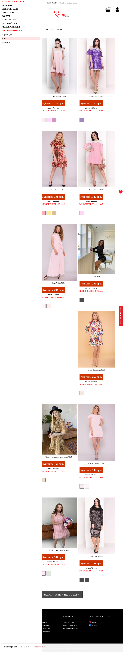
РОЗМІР (59, 29)
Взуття (7, 16)
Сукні (4, 38)
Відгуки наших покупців (70, 628)
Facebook (93, 625)
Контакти (68, 617)
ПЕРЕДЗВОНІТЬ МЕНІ (121, 315)
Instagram (93, 622)
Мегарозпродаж (12, 30)
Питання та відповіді (43, 631)
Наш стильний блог (99, 617)
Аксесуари (9, 12)
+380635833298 (51, 3)
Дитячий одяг (11, 23)
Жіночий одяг (11, 9)
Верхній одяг (7, 35)
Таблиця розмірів (42, 622)
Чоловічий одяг (12, 27)
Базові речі (7, 42)
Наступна (39, 647)
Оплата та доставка (43, 625)
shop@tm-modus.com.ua (68, 3)
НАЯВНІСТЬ (49, 29)
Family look (10, 20)
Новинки (8, 5)
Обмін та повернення (43, 628)
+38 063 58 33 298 (68, 622)
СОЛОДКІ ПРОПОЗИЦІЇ (14, 2)
